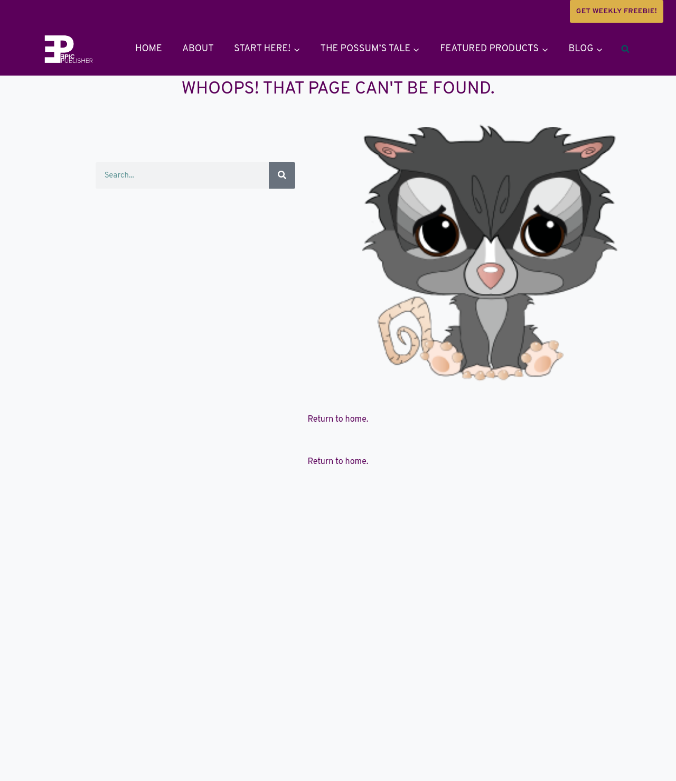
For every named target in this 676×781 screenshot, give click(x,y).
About (198, 49)
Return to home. (338, 419)
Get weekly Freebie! (616, 11)
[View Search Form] (625, 49)
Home (148, 49)
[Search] (282, 175)
